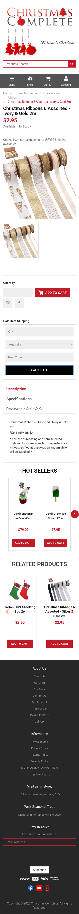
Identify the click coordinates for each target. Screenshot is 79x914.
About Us (39, 676)
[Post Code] (39, 357)
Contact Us (40, 695)
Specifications (19, 399)
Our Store (40, 689)
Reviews (24, 409)
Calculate (39, 370)
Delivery (39, 721)
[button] (7, 303)
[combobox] (35, 64)
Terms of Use (39, 741)
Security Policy (40, 761)
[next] (75, 514)
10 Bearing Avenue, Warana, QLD (39, 794)
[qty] (18, 292)
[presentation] (40, 856)
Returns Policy (39, 754)
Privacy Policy (39, 748)
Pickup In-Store (39, 715)
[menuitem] (19, 302)
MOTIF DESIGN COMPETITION (39, 767)
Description (16, 389)
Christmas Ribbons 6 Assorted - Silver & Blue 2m (59, 611)
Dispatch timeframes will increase (39, 814)
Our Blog (39, 682)
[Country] (39, 344)
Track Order (39, 708)
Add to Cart (52, 292)
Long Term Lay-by (39, 774)
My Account (39, 702)
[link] (30, 887)
